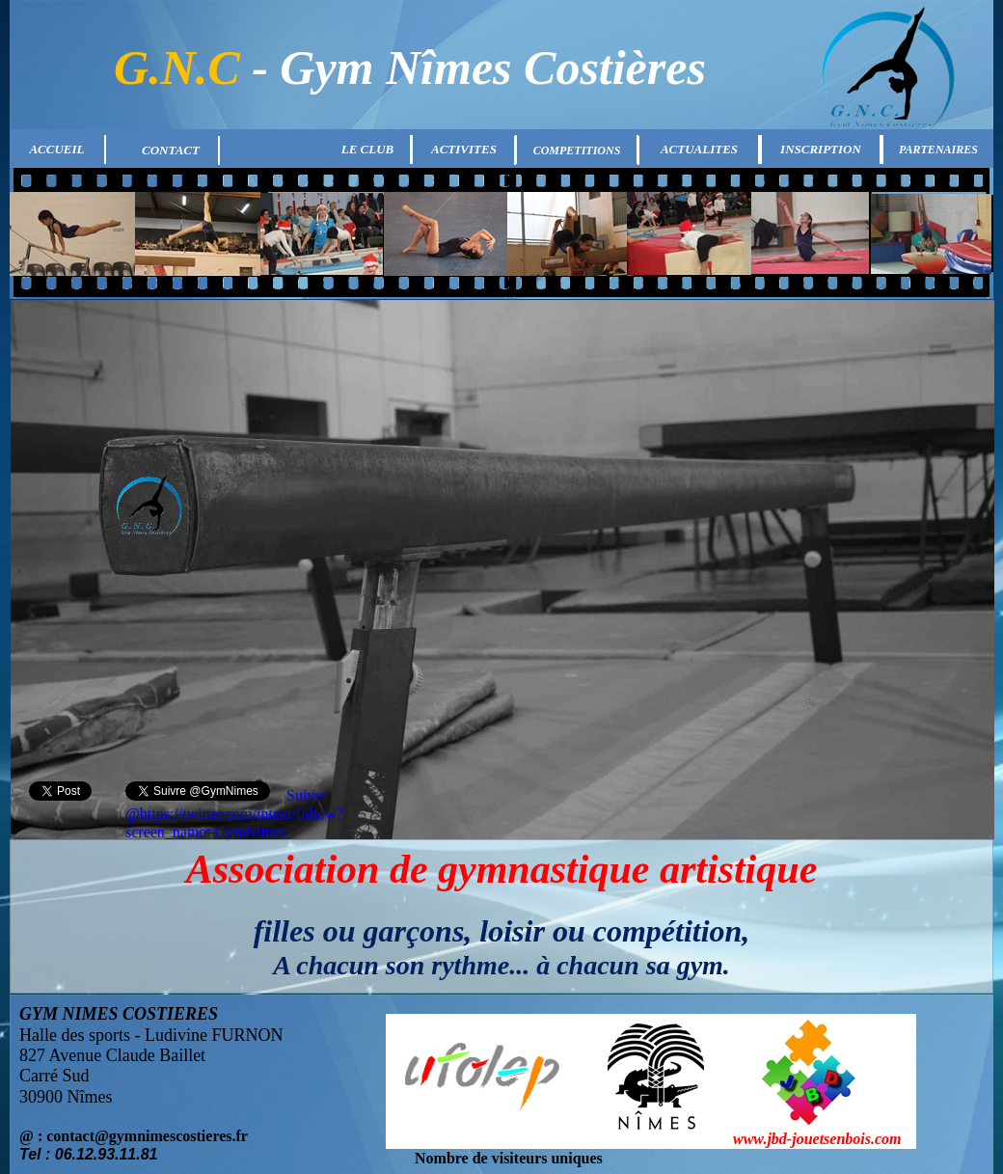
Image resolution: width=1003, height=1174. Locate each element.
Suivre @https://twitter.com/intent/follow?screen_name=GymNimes (234, 813)
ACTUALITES (699, 149)
